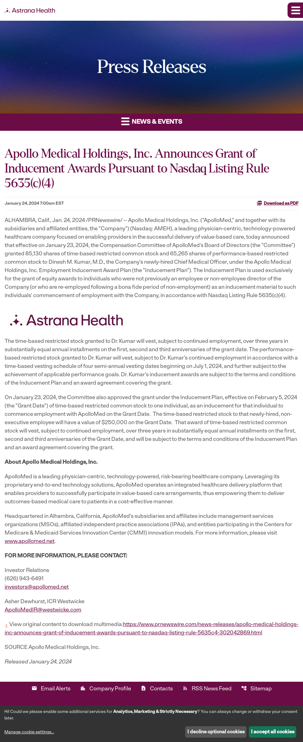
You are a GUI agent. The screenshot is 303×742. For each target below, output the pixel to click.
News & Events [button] (151, 121)
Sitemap (256, 688)
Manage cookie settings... (29, 732)
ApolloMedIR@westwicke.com (43, 610)
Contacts (157, 688)
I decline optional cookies (216, 732)
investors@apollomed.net (37, 587)
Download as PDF (277, 203)
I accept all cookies (272, 732)
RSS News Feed (207, 688)
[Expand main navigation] (295, 10)
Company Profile (105, 688)
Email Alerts (51, 688)
